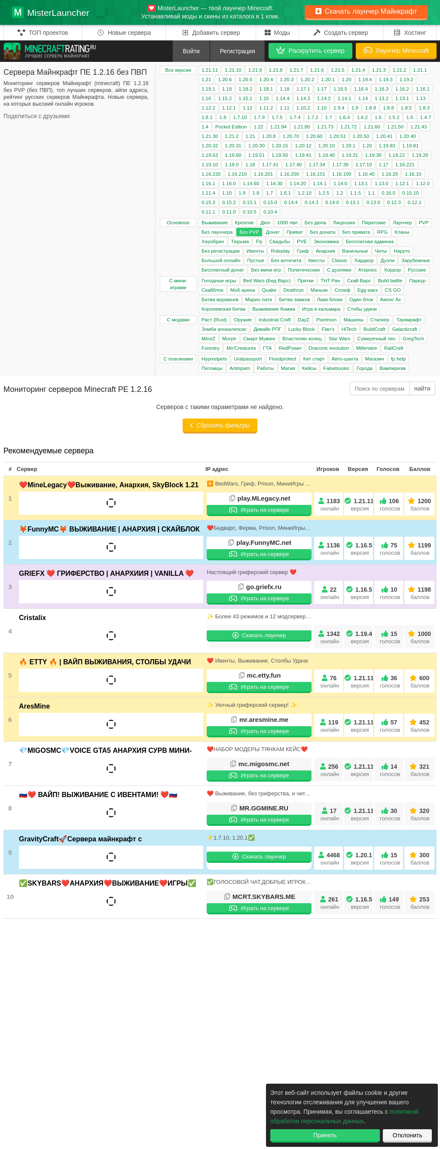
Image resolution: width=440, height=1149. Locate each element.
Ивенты (255, 251)
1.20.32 (210, 145)
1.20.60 (314, 136)
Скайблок (212, 290)
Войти (191, 51)
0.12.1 (415, 202)
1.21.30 (210, 136)
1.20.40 (408, 136)
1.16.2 (402, 89)
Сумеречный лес (376, 338)
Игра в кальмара (321, 309)
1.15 (264, 98)
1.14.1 (344, 98)
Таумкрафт (409, 319)
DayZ (303, 319)
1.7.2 (312, 117)
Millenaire (366, 348)
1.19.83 (387, 145)
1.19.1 (208, 89)
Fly (259, 241)
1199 (420, 549)
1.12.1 (229, 107)
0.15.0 (270, 202)
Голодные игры (219, 280)
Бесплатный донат (223, 269)
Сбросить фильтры (220, 425)
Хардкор (364, 260)
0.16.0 (388, 193)
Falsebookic (336, 368)
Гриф (303, 251)
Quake (269, 290)
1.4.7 (425, 117)
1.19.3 (386, 79)
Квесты (316, 260)
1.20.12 (303, 145)
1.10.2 (303, 107)
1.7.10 (240, 117)
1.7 (328, 117)
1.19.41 (303, 155)
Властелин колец (301, 338)
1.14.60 (251, 183)
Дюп (265, 222)
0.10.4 (270, 211)
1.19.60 (233, 155)
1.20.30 (256, 145)
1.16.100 (341, 174)
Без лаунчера (217, 232)
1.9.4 (339, 107)
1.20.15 (280, 145)
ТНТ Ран (330, 280)
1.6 (378, 117)
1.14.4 (283, 98)
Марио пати (258, 299)
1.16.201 (263, 174)
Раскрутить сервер (310, 50)
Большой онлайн (221, 260)
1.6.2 (362, 117)
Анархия (325, 251)
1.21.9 (255, 70)
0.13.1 (353, 202)
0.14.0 (332, 202)
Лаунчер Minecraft (396, 50)
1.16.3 (381, 89)
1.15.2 (225, 98)
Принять (325, 1135)
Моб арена (242, 290)
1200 (420, 505)
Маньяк (319, 290)
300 (420, 859)
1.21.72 (348, 126)
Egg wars (368, 290)
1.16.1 (423, 89)
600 (420, 682)
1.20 (346, 79)
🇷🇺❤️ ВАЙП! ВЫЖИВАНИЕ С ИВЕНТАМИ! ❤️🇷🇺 (98, 794)
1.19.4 (365, 79)
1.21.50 (395, 126)
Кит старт (314, 358)
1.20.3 (286, 79)
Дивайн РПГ (267, 329)
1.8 (223, 117)
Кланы (401, 232)
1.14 (363, 98)
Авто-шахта (345, 358)
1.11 (284, 107)
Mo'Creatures (241, 348)
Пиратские (374, 222)
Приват (295, 232)
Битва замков (294, 299)
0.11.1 (208, 211)
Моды (277, 32)
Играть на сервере (259, 510)
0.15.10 (410, 193)
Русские (417, 269)
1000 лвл (287, 222)
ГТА (267, 348)
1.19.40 (326, 155)
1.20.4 (266, 79)
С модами (178, 319)
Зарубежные (415, 260)
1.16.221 (405, 164)
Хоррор (392, 269)
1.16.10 (413, 174)
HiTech (349, 329)
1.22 (258, 126)
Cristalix (32, 617)
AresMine (34, 706)
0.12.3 (394, 202)
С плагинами (178, 358)
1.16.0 (229, 183)
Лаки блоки (329, 299)
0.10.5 (250, 211)
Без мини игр (266, 269)
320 (420, 814)
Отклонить (407, 1135)
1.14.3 (303, 98)
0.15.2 (229, 202)
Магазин (374, 358)
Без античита (286, 260)
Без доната (322, 232)
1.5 (409, 117)
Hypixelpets (214, 358)
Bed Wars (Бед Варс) (267, 280)
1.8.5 (406, 107)
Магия (288, 368)
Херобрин (213, 241)
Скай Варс (359, 280)
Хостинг (409, 32)
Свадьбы (279, 241)
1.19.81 (410, 145)
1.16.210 (237, 174)
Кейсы (309, 368)
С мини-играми (178, 284)
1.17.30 (340, 164)
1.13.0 (381, 183)
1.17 (322, 89)
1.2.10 (305, 193)
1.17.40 (293, 164)
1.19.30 (373, 155)
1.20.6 (225, 79)
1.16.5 (340, 89)
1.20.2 (307, 79)
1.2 (339, 193)
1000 (420, 637)
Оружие (243, 319)
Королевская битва (223, 309)
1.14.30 (274, 183)
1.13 (420, 98)
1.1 (371, 193)
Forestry (211, 348)
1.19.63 (210, 155)
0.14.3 (311, 202)
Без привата (356, 232)
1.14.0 (340, 183)
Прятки (306, 280)
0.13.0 (373, 202)
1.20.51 (337, 136)
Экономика (326, 241)
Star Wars (340, 338)
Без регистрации (221, 251)
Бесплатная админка (370, 241)
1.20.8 (269, 136)
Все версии (178, 70)
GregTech (413, 338)
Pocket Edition (231, 126)
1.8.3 (424, 107)
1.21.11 (210, 70)
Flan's (327, 329)
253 (420, 903)
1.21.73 (325, 126)
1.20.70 (291, 136)
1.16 (206, 98)
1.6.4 (344, 117)
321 (420, 770)
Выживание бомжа (273, 309)
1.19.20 (420, 155)
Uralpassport (248, 358)
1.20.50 (361, 136)
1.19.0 (231, 164)
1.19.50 (280, 155)
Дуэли (387, 260)
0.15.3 (208, 202)
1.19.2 (406, 79)
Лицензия (344, 222)
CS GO (393, 290)
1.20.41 (384, 136)
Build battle (390, 280)
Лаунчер (402, 222)
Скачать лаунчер (259, 635)
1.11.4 (208, 193)
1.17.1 (303, 89)
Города (365, 368)
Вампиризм (392, 368)
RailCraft (393, 348)
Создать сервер (341, 32)
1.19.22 (396, 155)
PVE (302, 241)
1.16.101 (315, 174)
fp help (398, 358)
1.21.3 (379, 70)
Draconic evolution (329, 348)
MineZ (208, 338)
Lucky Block (301, 329)
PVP (424, 222)
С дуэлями (339, 269)
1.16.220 (211, 174)
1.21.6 (317, 70)
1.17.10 (363, 164)
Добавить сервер (210, 32)
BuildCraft (374, 329)
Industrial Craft (275, 319)
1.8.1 (207, 117)
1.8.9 (370, 107)
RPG (382, 232)
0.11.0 (229, 211)
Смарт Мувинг (259, 338)
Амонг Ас (390, 299)
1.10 (322, 107)
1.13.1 (402, 98)
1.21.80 (301, 126)
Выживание (215, 222)
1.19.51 (256, 155)
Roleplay (280, 251)
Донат (273, 232)
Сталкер (380, 319)
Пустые (255, 260)
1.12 (247, 107)
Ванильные (355, 251)
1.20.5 (245, 79)
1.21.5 (338, 70)
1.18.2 (245, 89)
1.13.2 (381, 98)
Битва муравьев (220, 299)
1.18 (284, 89)
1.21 (206, 79)
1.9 (354, 107)
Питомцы (212, 368)
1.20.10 (326, 145)
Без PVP (249, 232)
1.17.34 (317, 164)
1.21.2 (399, 70)
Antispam (239, 368)
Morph (229, 338)
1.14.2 (324, 98)
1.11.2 (266, 107)
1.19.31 (350, 155)
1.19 (227, 89)
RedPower (290, 348)
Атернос (367, 269)
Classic (340, 260)
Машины (353, 319)
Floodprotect (282, 358)
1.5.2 (394, 117)
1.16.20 (390, 174)
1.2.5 (324, 193)
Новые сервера (124, 32)
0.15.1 (250, 202)
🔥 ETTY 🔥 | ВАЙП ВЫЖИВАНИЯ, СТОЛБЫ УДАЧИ (105, 662)
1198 (420, 593)
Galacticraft (404, 329)
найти (422, 388)
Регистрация (237, 51)
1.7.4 (295, 117)
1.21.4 (358, 70)
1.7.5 (277, 117)
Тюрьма (240, 241)
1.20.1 (328, 79)
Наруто (402, 251)
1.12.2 (208, 107)
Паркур (417, 280)
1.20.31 (233, 145)
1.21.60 (372, 126)
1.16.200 (289, 174)
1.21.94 (278, 126)
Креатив (244, 222)
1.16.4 (361, 89)
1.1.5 (355, 193)
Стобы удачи (362, 309)
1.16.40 (366, 174)
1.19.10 (210, 164)
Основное (178, 222)
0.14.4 (291, 202)
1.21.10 (233, 70)
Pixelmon (326, 319)
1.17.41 (270, 164)
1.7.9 (259, 117)
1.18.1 (266, 89)
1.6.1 (285, 193)
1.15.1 (245, 98)
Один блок (361, 299)
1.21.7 (296, 70)
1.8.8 (388, 107)
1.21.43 (418, 126)
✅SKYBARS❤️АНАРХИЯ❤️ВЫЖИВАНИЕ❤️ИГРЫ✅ (107, 883)
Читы (381, 251)
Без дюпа (315, 222)
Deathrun (293, 290)
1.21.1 (420, 70)
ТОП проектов (43, 32)
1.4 (205, 126)
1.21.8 (276, 70)
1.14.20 (298, 183)
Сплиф (342, 290)
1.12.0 (423, 183)
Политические (304, 269)
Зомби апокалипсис (224, 329)
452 (420, 726)
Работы (265, 368)
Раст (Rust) (214, 319)
